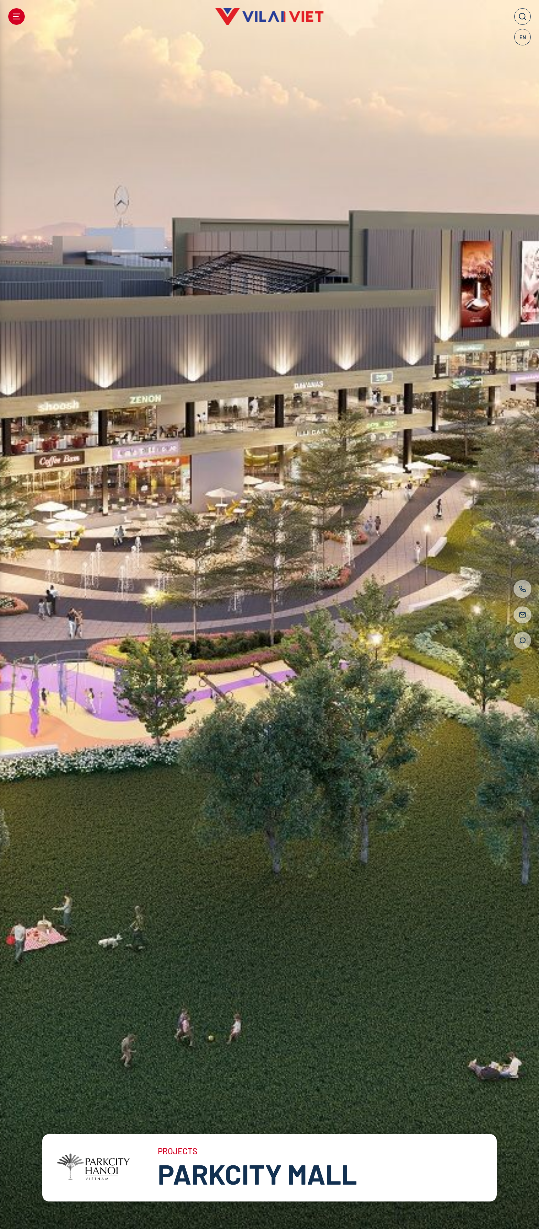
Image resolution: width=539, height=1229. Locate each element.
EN (522, 37)
